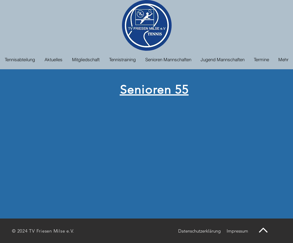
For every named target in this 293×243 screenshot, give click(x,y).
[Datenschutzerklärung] (199, 231)
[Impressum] (237, 231)
